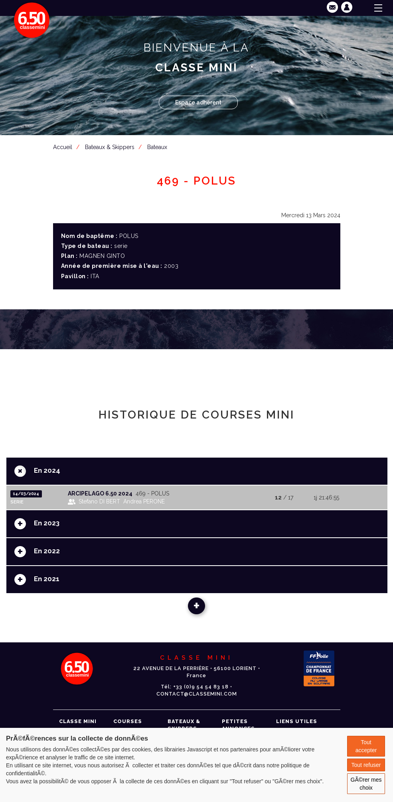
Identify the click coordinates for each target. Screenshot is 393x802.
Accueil (62, 147)
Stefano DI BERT (99, 501)
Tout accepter (366, 746)
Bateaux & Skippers (109, 147)
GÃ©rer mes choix (366, 783)
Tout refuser (366, 765)
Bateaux (157, 147)
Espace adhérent (198, 102)
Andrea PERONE (144, 501)
